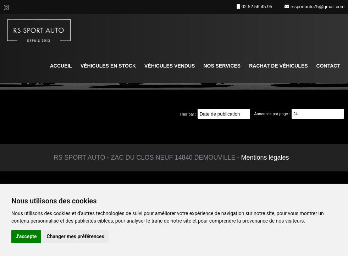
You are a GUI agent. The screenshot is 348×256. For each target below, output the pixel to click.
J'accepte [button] (26, 236)
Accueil (61, 66)
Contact (328, 66)
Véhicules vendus (169, 66)
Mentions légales (265, 157)
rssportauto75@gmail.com (316, 6)
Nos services (222, 66)
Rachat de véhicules (278, 66)
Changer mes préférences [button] (75, 236)
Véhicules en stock (108, 66)
